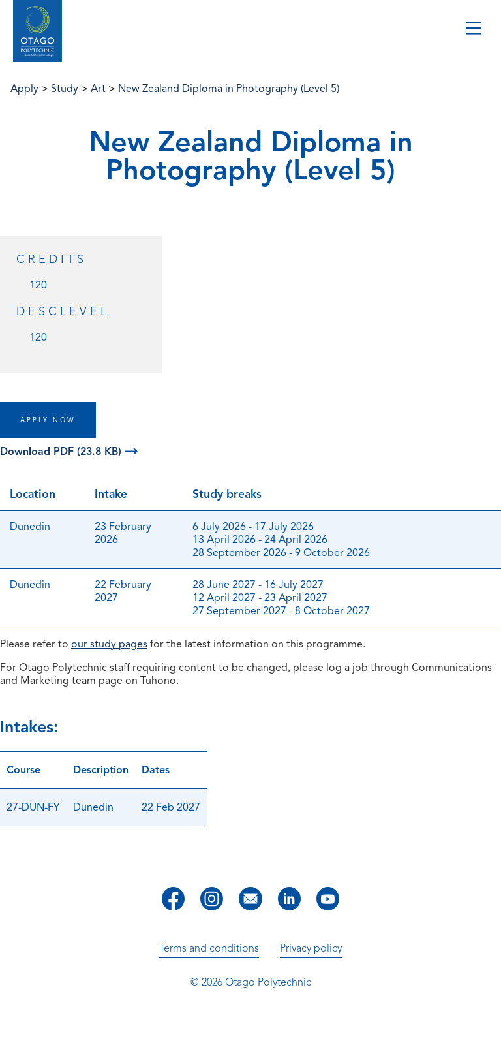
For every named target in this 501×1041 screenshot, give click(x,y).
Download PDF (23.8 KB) (69, 451)
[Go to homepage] (37, 31)
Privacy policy (311, 948)
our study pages (109, 644)
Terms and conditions (209, 948)
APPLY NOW (48, 420)
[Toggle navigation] (474, 29)
